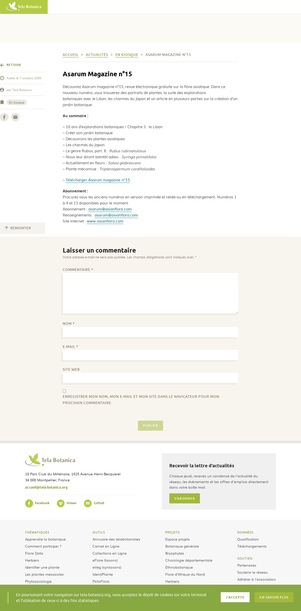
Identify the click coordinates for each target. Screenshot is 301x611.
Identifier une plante (42, 567)
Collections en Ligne (110, 553)
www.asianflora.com (105, 221)
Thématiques (37, 532)
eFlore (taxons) (105, 560)
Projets (172, 532)
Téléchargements (252, 546)
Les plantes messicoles (44, 574)
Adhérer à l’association (256, 579)
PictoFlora (101, 581)
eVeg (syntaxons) (107, 567)
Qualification (248, 539)
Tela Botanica (22, 90)
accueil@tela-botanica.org (46, 487)
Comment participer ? (43, 546)
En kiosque (16, 102)
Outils (99, 532)
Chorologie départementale (188, 560)
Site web (71, 369)
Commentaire (78, 270)
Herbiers (32, 560)
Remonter (18, 228)
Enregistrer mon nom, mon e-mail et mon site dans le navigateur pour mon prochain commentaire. (141, 400)
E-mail (70, 347)
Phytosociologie (38, 581)
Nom (69, 324)
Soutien (244, 558)
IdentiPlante (103, 574)
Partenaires (246, 565)
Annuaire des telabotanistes (116, 539)
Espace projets (177, 539)
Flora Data (34, 553)
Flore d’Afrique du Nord (185, 574)
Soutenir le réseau (252, 572)
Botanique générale (182, 546)
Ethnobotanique (179, 567)
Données (245, 532)
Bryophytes (174, 553)
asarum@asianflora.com (110, 209)
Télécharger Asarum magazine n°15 (98, 180)
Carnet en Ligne (106, 546)
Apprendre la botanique (45, 539)
